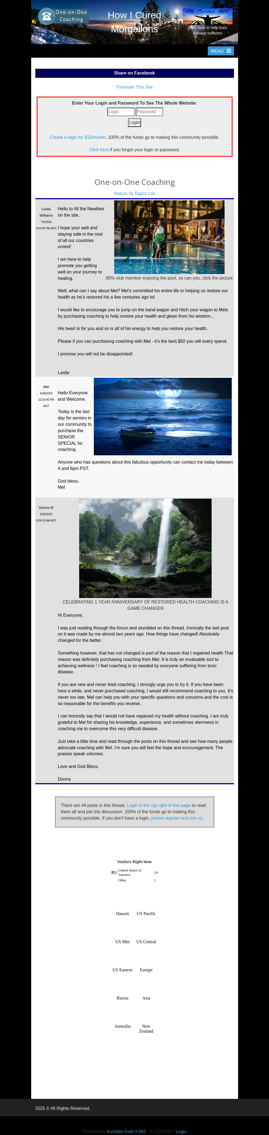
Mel (46, 387)
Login (181, 1131)
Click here (99, 149)
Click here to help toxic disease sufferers (208, 21)
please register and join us (177, 818)
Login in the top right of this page (159, 805)
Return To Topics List (134, 193)
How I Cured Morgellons (134, 22)
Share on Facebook (134, 73)
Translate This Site (134, 87)
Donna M (46, 508)
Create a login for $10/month (78, 137)
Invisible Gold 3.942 (127, 1131)
